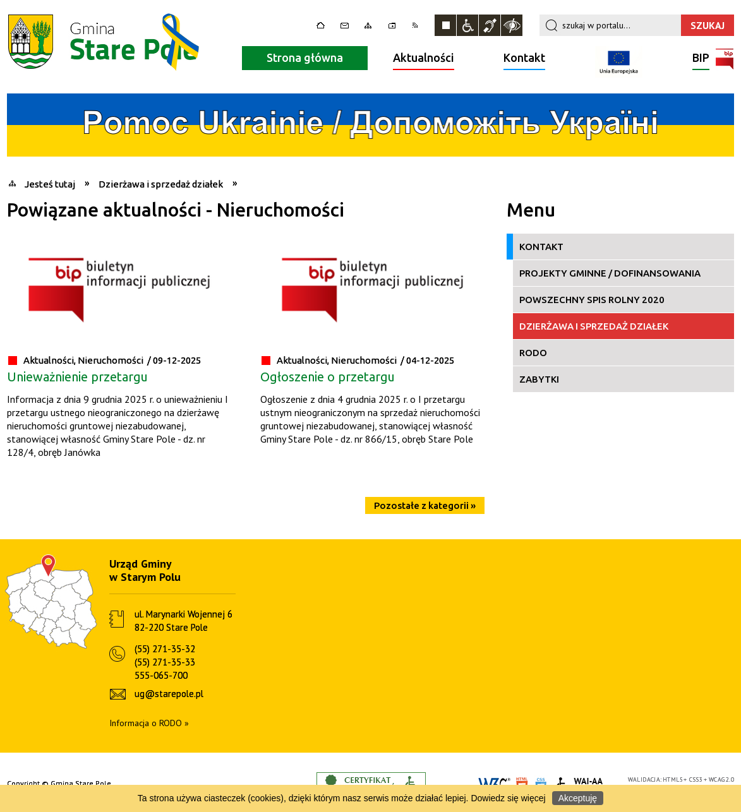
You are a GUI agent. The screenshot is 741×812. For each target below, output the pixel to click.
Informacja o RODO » (149, 723)
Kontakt (524, 57)
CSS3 (696, 779)
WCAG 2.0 (721, 779)
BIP (700, 59)
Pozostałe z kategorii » (425, 505)
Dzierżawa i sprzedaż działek (593, 326)
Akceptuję (577, 798)
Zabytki (539, 379)
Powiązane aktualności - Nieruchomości (175, 210)
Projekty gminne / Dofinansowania (610, 273)
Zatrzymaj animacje (445, 25)
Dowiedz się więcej (508, 798)
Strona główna (305, 57)
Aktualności (423, 57)
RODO (533, 352)
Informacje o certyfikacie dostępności (371, 784)
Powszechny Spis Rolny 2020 (592, 299)
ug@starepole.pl (169, 694)
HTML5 (673, 779)
